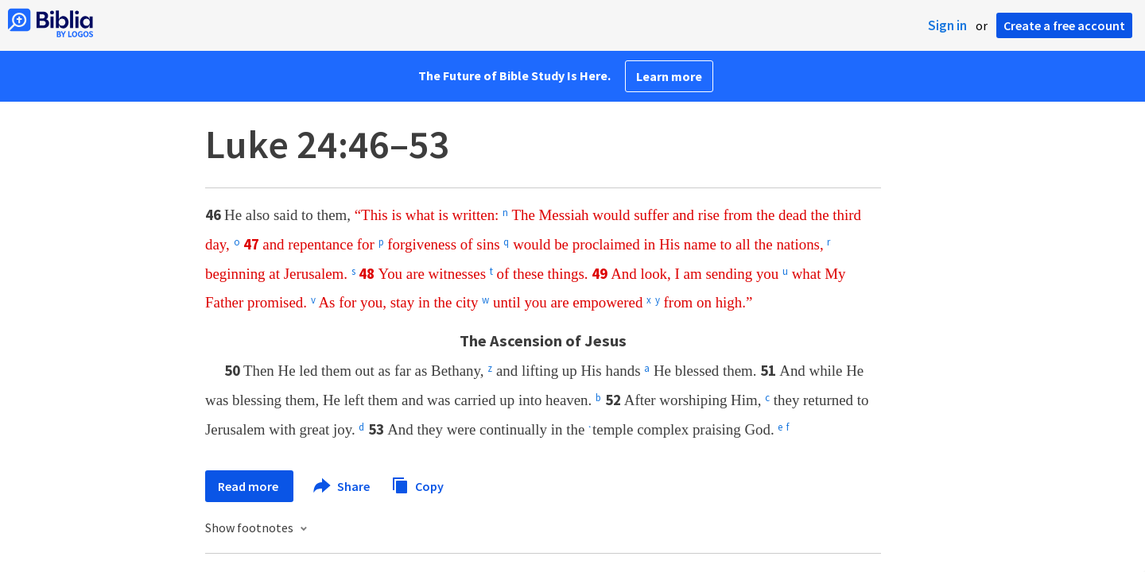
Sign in (947, 25)
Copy (417, 484)
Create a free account (1064, 25)
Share (342, 486)
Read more (249, 486)
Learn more (669, 76)
